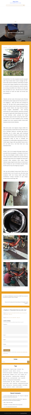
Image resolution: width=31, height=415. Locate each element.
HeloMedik (5, 404)
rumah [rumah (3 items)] (10, 383)
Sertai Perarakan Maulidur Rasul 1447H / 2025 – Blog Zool (13, 395)
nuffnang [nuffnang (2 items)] (4, 379)
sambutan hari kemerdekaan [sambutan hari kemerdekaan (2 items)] (23, 383)
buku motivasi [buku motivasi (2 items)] (5, 370)
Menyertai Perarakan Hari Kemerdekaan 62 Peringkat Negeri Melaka (16, 303)
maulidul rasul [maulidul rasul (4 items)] (22, 376)
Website (4, 344)
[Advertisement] (15, 13)
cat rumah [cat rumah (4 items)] (10, 370)
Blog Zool (15, 1)
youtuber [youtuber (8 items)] (13, 386)
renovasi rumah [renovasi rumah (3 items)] (23, 381)
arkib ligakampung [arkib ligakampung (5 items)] (6, 369)
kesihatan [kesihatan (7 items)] (22, 374)
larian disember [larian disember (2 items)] (8, 376)
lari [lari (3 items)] (25, 374)
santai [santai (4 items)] (4, 385)
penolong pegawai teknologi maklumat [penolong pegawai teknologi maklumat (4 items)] (13, 379)
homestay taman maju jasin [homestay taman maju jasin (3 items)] (7, 372)
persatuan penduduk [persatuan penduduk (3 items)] (6, 381)
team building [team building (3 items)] (25, 385)
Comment (5, 324)
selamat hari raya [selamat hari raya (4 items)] (9, 385)
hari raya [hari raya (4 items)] (18, 370)
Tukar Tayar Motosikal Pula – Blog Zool (13, 317)
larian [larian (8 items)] (4, 376)
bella (4, 402)
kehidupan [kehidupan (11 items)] (12, 374)
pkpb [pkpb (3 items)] (14, 381)
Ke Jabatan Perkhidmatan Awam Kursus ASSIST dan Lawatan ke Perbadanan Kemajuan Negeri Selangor (15, 296)
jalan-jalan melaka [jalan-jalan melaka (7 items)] (6, 374)
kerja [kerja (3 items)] (19, 374)
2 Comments (14, 47)
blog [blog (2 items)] (22, 369)
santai (10, 47)
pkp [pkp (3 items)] (11, 381)
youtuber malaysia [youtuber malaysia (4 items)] (19, 386)
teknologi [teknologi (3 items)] (4, 386)
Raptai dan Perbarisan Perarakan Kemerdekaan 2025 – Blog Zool (15, 399)
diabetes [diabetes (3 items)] (14, 370)
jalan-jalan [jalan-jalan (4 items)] (26, 372)
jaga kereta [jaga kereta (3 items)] (21, 372)
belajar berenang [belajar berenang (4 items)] (13, 369)
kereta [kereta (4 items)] (16, 374)
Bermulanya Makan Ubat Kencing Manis (15, 404)
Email (4, 339)
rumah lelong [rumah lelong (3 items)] (15, 383)
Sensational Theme (23, 413)
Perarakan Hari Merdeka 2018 (11, 406)
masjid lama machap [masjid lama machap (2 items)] (15, 376)
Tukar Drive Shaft (9, 402)
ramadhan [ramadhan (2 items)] (17, 381)
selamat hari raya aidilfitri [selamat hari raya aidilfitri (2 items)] (17, 385)
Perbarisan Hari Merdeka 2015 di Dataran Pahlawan (11, 400)
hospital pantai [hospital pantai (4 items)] (15, 372)
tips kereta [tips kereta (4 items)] (9, 386)
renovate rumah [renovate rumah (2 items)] (5, 383)
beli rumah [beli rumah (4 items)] (19, 369)
